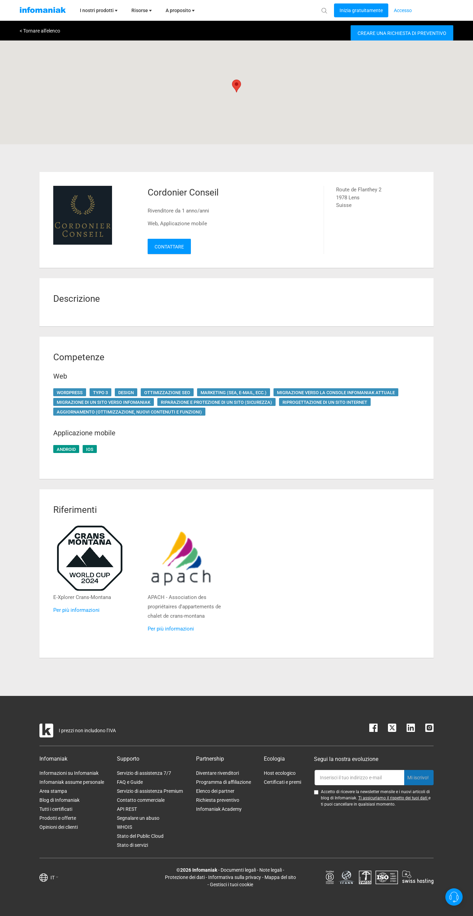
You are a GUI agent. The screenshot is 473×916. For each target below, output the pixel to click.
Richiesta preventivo (217, 800)
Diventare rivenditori (217, 773)
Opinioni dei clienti (58, 827)
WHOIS (124, 827)
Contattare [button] (169, 247)
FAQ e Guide (130, 782)
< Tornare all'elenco (40, 31)
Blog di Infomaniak (59, 800)
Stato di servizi (132, 845)
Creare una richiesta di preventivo (402, 33)
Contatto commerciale (141, 800)
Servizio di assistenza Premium (150, 791)
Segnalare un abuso (138, 818)
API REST (127, 809)
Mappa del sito (280, 877)
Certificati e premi (282, 782)
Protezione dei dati (185, 877)
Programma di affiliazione (223, 782)
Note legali (270, 870)
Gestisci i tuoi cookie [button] (231, 884)
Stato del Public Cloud (140, 836)
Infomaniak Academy (219, 809)
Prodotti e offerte (57, 818)
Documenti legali (238, 870)
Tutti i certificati (55, 809)
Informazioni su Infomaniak (69, 773)
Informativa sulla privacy (234, 877)
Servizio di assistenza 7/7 (144, 773)
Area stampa (53, 791)
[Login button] (361, 10)
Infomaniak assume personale (71, 782)
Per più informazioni (76, 610)
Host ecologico (280, 773)
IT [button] (54, 877)
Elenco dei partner (215, 791)
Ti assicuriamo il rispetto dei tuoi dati (393, 798)
